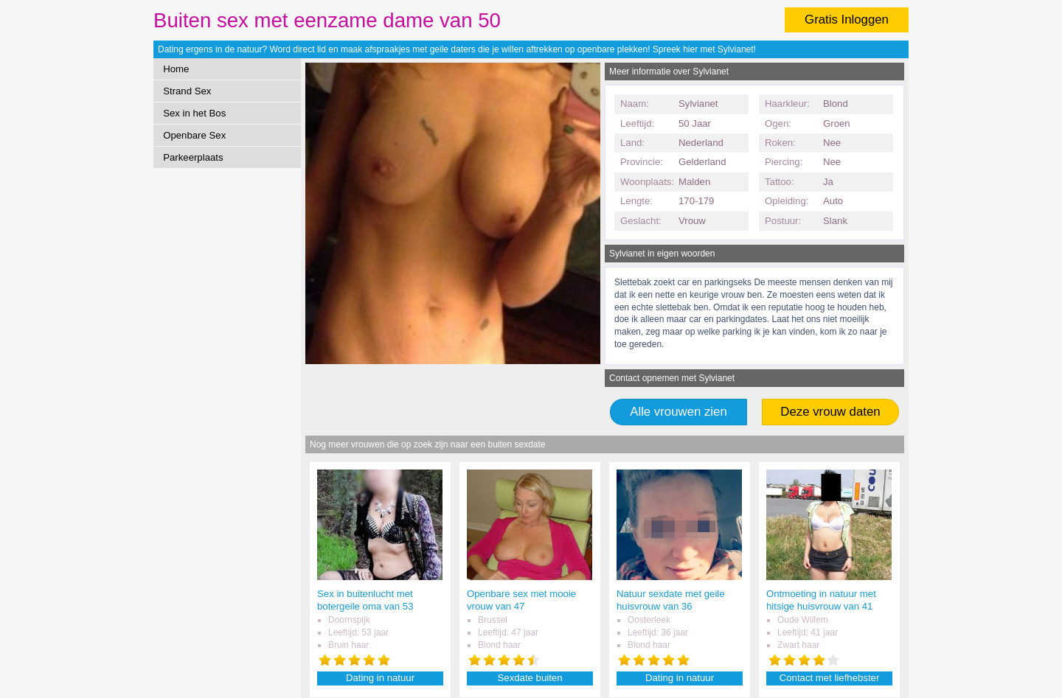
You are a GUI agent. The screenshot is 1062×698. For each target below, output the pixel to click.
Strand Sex (187, 91)
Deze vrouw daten (830, 412)
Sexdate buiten (530, 677)
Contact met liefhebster (830, 677)
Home (176, 68)
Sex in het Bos (194, 113)
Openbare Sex (194, 135)
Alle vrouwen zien (678, 412)
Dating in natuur (380, 677)
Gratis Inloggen (847, 20)
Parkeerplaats (193, 157)
